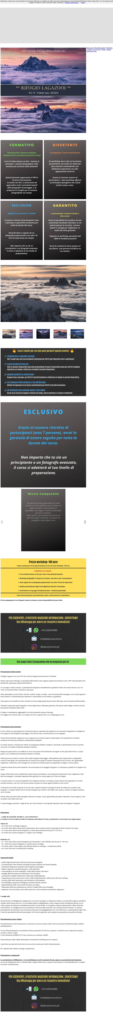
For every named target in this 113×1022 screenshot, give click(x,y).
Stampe (103, 49)
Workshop (109, 48)
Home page (90, 48)
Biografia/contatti (100, 48)
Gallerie (89, 49)
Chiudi (83, 2)
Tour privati (96, 49)
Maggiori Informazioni (72, 2)
